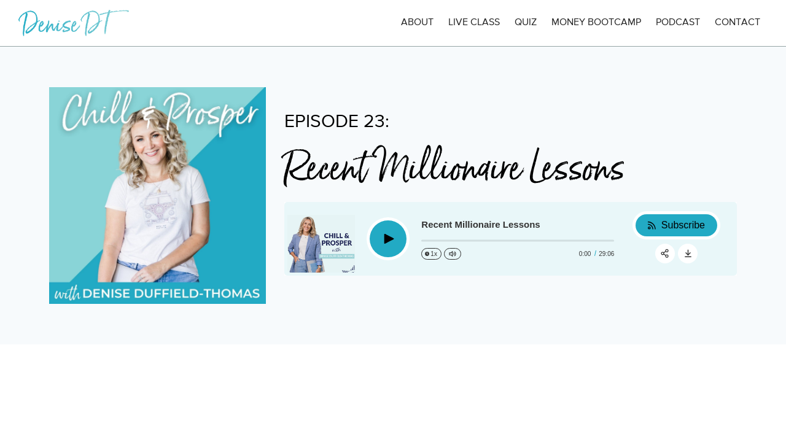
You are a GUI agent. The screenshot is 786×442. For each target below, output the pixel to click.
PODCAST (678, 23)
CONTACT (737, 23)
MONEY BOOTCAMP (596, 23)
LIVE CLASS (474, 23)
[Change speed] (431, 254)
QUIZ (526, 23)
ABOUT (417, 23)
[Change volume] (452, 254)
